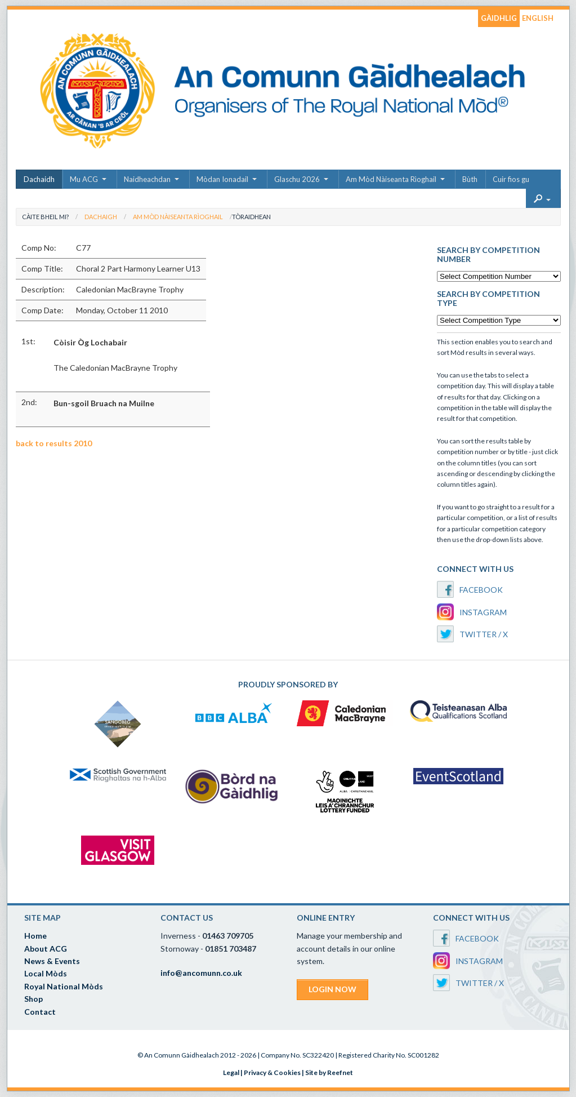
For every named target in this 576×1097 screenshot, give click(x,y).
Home (35, 935)
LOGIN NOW (332, 989)
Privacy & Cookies (272, 1072)
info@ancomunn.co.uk (201, 973)
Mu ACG (84, 179)
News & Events (52, 961)
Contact (40, 1011)
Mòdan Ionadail (222, 179)
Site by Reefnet (329, 1072)
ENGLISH (537, 18)
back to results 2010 (54, 443)
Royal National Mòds (63, 986)
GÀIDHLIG (499, 18)
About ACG (45, 948)
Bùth (469, 179)
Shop (33, 998)
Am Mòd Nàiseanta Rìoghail (391, 179)
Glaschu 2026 (297, 179)
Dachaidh (39, 179)
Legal (231, 1072)
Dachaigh (100, 216)
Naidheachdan (147, 179)
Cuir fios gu (511, 179)
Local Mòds (45, 973)
